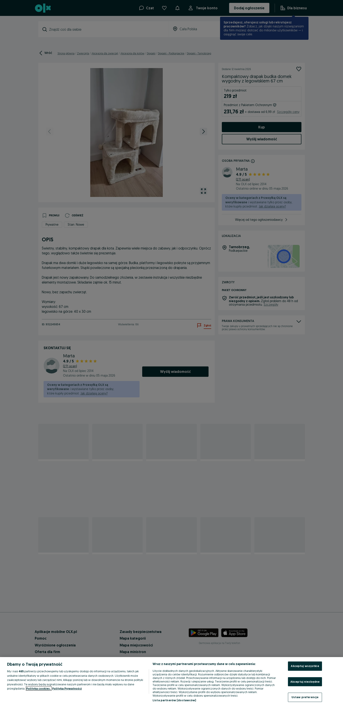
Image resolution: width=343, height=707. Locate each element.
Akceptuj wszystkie (305, 666)
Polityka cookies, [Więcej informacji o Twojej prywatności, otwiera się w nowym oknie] (38, 688)
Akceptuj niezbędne (305, 681)
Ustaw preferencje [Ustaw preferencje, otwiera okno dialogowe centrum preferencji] (304, 697)
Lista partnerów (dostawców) (174, 700)
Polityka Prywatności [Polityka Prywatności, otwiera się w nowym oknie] (67, 688)
